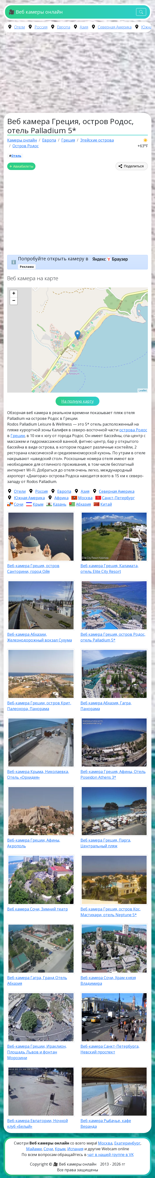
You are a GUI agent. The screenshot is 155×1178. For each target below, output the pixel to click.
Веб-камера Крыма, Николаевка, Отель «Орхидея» (38, 774)
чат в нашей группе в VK (110, 1154)
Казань (59, 504)
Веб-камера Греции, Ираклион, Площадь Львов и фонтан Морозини (37, 1052)
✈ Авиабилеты (21, 166)
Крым (38, 504)
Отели (19, 27)
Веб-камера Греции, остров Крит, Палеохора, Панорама (39, 705)
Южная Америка (29, 497)
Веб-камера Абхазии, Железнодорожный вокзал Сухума (39, 637)
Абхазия (83, 504)
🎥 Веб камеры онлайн (36, 12)
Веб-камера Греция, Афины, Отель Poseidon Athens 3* (113, 774)
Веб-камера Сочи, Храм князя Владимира (108, 980)
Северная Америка (115, 27)
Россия (40, 27)
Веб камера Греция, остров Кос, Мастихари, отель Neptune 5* (110, 911)
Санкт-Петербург (118, 497)
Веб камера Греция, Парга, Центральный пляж (105, 843)
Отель (16, 156)
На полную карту (77, 401)
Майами (34, 1148)
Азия (84, 27)
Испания (75, 1148)
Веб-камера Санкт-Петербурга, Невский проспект (109, 1049)
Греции (18, 435)
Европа (63, 27)
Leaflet (143, 390)
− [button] (13, 301)
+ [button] (13, 293)
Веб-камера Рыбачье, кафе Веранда (105, 1123)
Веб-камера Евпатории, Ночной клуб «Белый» (37, 1123)
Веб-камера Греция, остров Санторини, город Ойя (33, 568)
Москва (85, 497)
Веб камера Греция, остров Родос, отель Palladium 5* (112, 637)
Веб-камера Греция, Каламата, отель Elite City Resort (109, 568)
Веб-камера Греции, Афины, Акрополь (33, 843)
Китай (106, 504)
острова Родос (133, 430)
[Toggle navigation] (141, 12)
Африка (61, 497)
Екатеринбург (127, 1143)
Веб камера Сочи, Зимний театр (37, 909)
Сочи (18, 504)
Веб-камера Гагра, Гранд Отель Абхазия (37, 980)
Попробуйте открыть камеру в (74, 258)
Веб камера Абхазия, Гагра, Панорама (106, 705)
